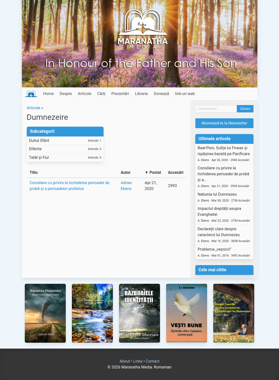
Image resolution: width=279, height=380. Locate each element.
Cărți (101, 93)
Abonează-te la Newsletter (224, 123)
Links (138, 361)
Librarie (141, 93)
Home (48, 93)
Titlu (34, 172)
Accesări (176, 172)
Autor (126, 172)
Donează (161, 93)
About (125, 361)
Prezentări (120, 93)
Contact (152, 361)
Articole (84, 93)
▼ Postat (153, 172)
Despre (66, 93)
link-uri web (185, 93)
